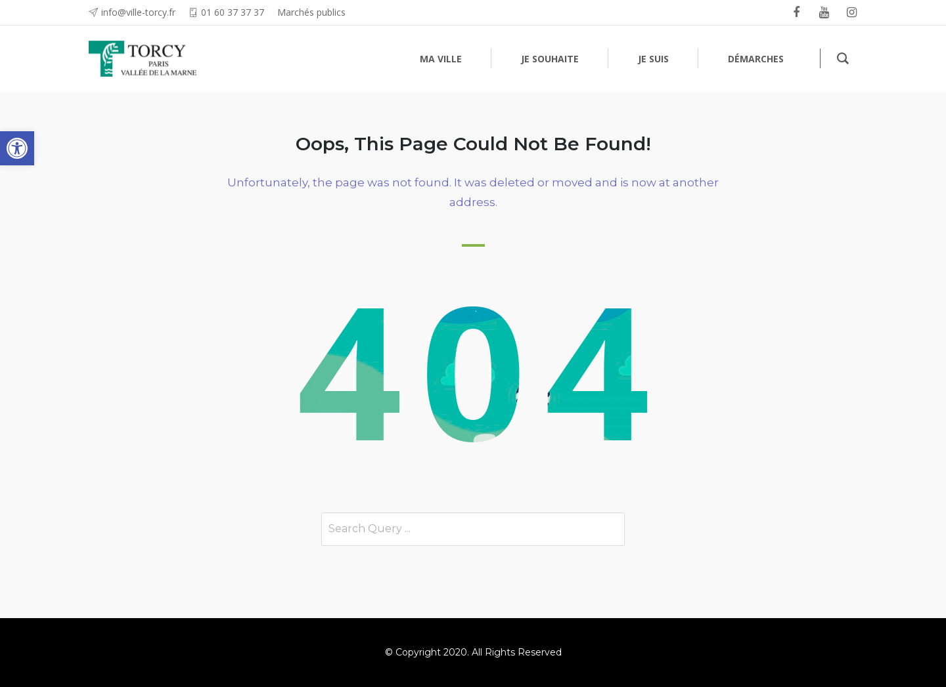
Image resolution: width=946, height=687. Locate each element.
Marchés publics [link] (311, 12)
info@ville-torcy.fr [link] (138, 12)
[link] (17, 148)
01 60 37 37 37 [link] (232, 12)
